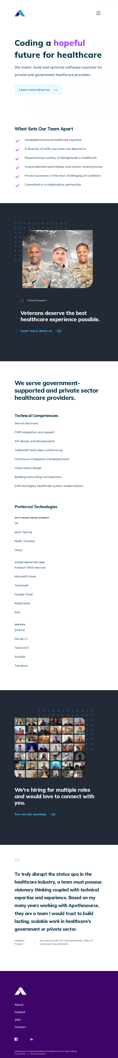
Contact (20, 1027)
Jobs (18, 1019)
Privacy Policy (20, 1054)
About (19, 1004)
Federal (20, 1012)
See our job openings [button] (35, 814)
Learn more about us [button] (38, 90)
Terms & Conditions (38, 1054)
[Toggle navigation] (98, 13)
